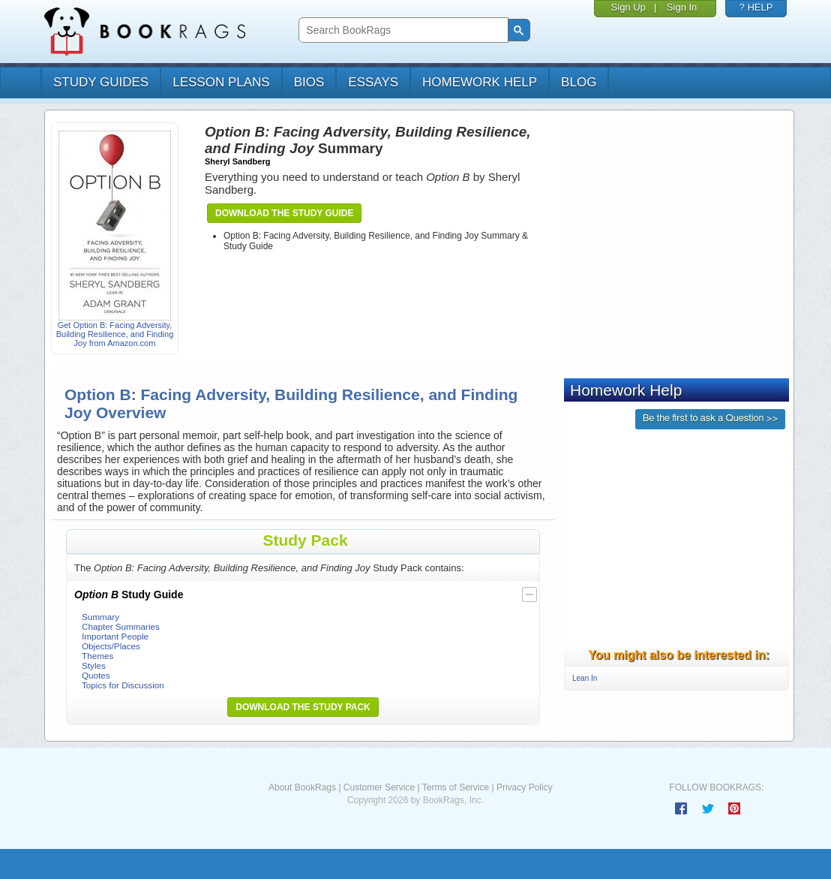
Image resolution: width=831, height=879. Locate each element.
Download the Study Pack (303, 707)
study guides (100, 82)
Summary (100, 617)
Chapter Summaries (121, 626)
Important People (115, 636)
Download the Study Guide (284, 213)
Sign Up (628, 7)
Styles (94, 665)
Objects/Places (111, 646)
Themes (97, 656)
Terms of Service (455, 787)
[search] (401, 30)
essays (373, 82)
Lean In (584, 678)
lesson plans (220, 82)
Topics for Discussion (123, 685)
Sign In (682, 7)
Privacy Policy (524, 787)
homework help (479, 82)
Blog (578, 82)
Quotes (96, 675)
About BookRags (302, 787)
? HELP (756, 7)
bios (309, 82)
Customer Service (379, 787)
